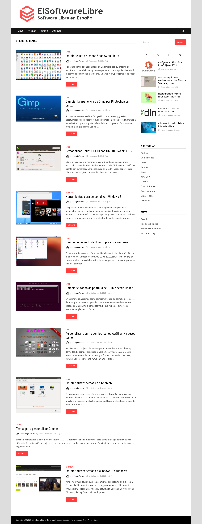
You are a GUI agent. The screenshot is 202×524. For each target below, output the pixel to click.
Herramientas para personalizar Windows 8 (93, 197)
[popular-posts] (146, 55)
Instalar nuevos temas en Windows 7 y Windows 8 (97, 471)
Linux (20, 31)
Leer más (71, 84)
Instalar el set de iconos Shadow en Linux (92, 56)
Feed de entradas (149, 223)
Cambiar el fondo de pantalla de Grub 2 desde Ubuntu (100, 288)
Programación (148, 191)
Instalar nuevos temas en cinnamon (89, 383)
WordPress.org (148, 233)
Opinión (144, 181)
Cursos (44, 31)
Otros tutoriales (148, 186)
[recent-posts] (157, 55)
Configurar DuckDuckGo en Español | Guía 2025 (170, 64)
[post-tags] (180, 55)
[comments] (169, 55)
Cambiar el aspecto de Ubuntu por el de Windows (97, 242)
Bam (96, 520)
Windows (56, 31)
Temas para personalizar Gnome (37, 429)
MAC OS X (145, 176)
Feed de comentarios (151, 228)
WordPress (87, 520)
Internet (31, 31)
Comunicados (147, 157)
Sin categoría (147, 195)
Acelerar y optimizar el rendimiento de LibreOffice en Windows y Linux (172, 80)
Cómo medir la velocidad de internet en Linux (171, 125)
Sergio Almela (79, 61)
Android (145, 152)
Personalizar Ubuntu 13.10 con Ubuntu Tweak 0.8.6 (99, 151)
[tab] (146, 55)
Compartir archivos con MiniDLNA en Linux (169, 110)
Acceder (145, 219)
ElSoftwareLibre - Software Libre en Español (51, 520)
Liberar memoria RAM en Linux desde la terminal (169, 95)
